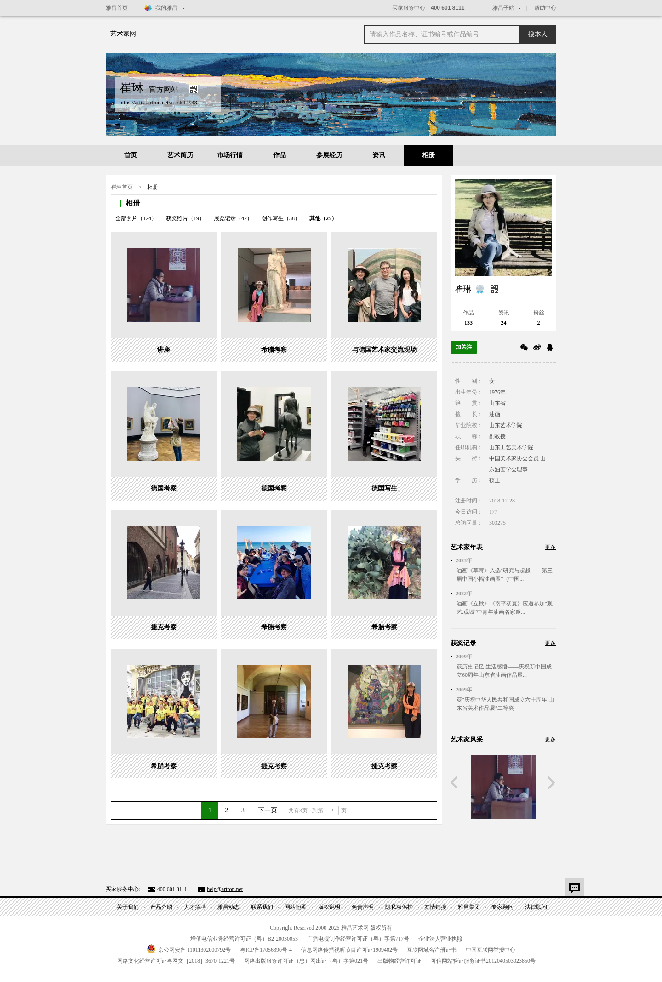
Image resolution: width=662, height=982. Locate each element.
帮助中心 (545, 8)
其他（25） (323, 218)
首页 (130, 155)
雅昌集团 (469, 907)
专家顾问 (502, 907)
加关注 (464, 347)
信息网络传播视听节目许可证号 (349, 950)
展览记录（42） (233, 218)
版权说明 (329, 907)
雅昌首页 (117, 8)
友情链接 (435, 907)
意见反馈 (574, 887)
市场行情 (230, 155)
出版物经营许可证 (399, 961)
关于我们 (128, 907)
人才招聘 (195, 907)
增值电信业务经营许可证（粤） (244, 939)
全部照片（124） (136, 218)
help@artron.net (225, 889)
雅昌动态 (228, 907)
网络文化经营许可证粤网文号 (176, 961)
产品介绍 (161, 907)
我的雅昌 (166, 8)
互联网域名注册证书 (432, 950)
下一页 (267, 810)
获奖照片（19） (185, 218)
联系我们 (262, 907)
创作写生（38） (281, 218)
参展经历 (329, 155)
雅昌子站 (503, 8)
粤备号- (266, 950)
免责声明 (363, 907)
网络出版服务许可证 (306, 961)
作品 (279, 155)
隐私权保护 (399, 907)
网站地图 (296, 907)
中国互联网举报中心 (490, 950)
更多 (550, 547)
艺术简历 (180, 155)
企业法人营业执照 (440, 939)
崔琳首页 (122, 187)
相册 (428, 155)
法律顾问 (536, 907)
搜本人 (538, 34)
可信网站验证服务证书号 (483, 961)
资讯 (378, 155)
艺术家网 (123, 33)
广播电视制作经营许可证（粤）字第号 (358, 939)
